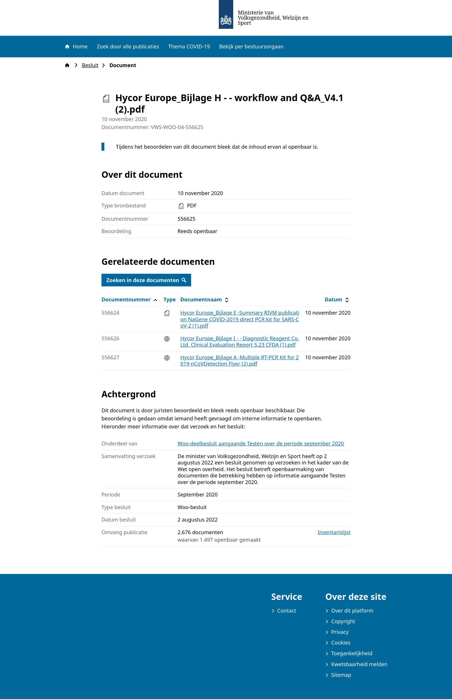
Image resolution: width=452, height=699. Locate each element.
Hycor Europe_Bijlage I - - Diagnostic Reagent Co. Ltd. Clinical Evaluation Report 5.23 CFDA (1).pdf (239, 341)
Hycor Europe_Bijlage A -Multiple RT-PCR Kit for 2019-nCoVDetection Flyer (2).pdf (239, 360)
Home (76, 46)
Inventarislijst (334, 532)
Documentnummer (130, 299)
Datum (337, 299)
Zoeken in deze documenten (146, 280)
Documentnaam (205, 299)
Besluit (92, 65)
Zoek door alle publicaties (128, 46)
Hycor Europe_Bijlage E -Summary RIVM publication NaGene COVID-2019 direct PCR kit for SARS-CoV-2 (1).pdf (239, 319)
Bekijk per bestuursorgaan (251, 46)
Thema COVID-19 (189, 46)
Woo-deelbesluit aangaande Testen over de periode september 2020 (261, 443)
